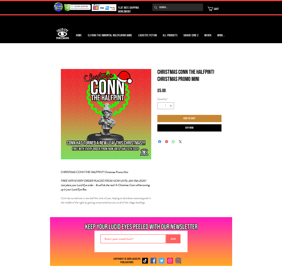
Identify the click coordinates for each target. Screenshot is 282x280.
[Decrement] (160, 106)
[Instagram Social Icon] (170, 261)
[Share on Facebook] (160, 141)
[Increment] (171, 106)
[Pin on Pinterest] (166, 141)
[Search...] (177, 7)
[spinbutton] (165, 106)
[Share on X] (180, 141)
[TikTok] (145, 261)
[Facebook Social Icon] (153, 261)
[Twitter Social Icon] (162, 261)
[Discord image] (178, 261)
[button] (215, 9)
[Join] (173, 238)
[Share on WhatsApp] (173, 141)
